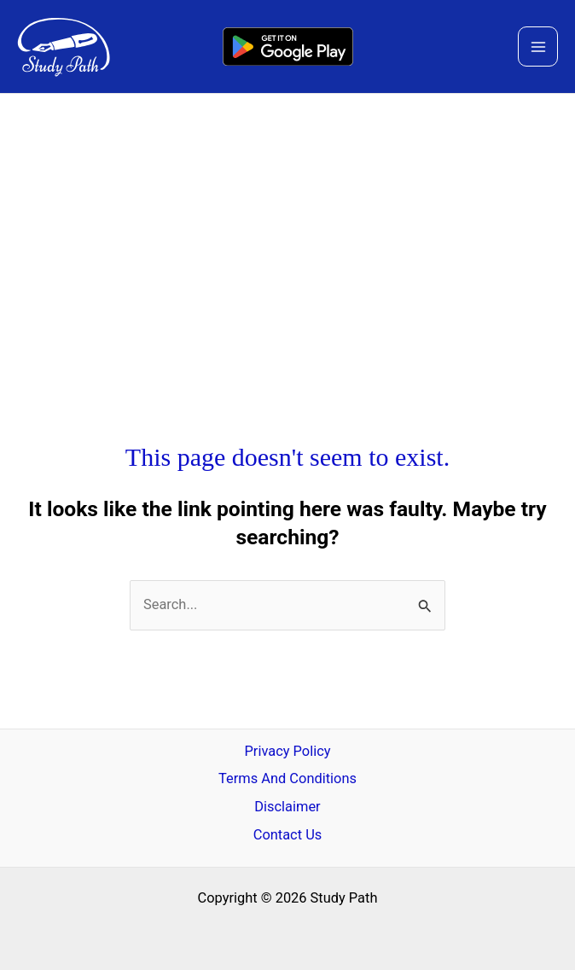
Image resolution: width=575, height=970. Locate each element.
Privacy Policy (287, 751)
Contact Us (287, 835)
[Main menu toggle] (538, 46)
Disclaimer (287, 807)
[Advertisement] (287, 221)
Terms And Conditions (287, 778)
